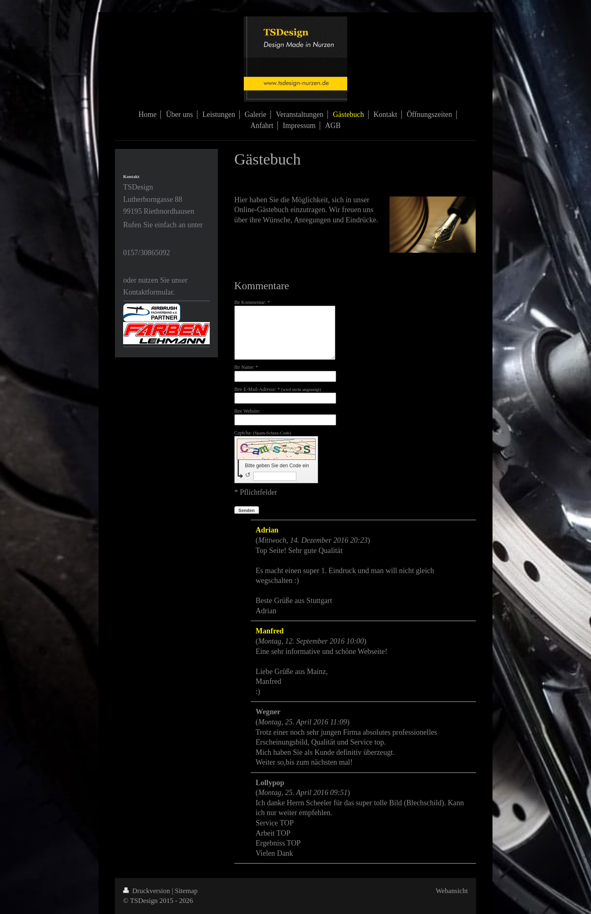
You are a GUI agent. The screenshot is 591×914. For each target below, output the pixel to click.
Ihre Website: (247, 411)
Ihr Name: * (246, 367)
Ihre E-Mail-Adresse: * (277, 389)
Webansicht (452, 891)
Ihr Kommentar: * (252, 302)
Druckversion (147, 891)
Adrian (267, 530)
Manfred (270, 631)
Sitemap (186, 891)
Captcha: (262, 433)
